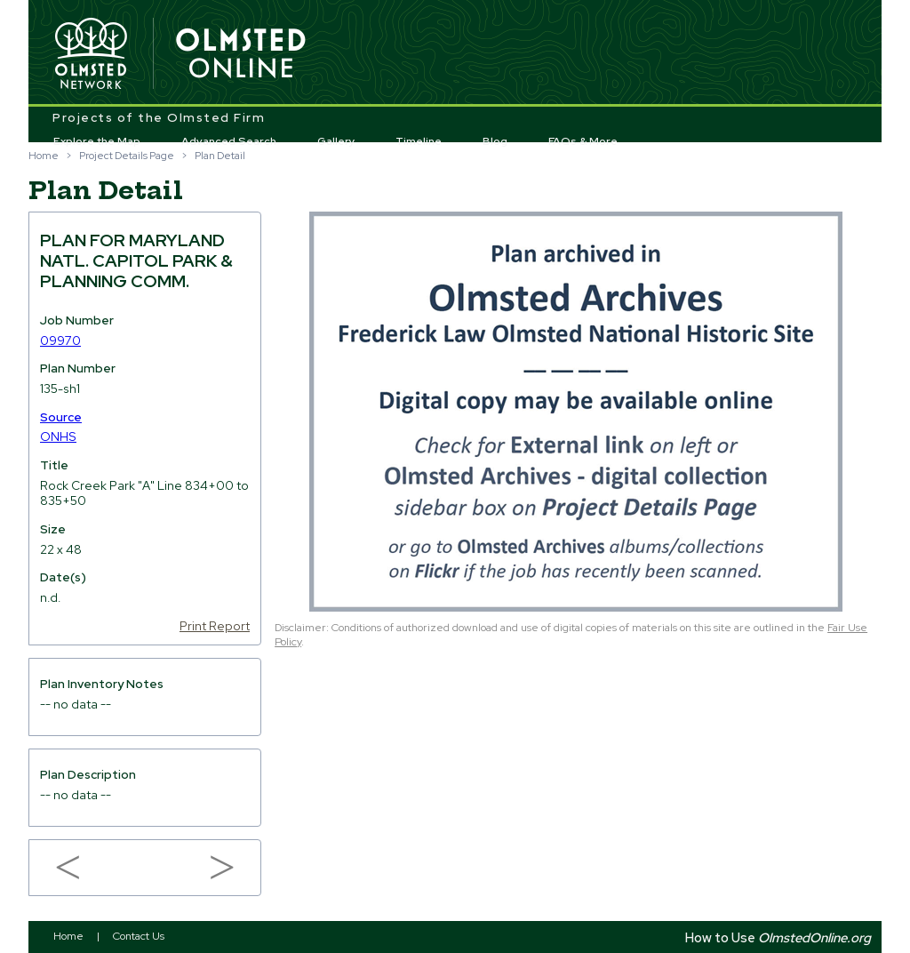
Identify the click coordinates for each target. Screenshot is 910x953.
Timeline (418, 141)
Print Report (215, 626)
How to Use (778, 937)
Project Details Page (126, 155)
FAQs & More (583, 141)
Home (43, 155)
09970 (60, 340)
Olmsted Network (90, 54)
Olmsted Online (241, 54)
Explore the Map (96, 141)
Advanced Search (228, 141)
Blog (495, 141)
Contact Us (138, 936)
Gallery (336, 141)
